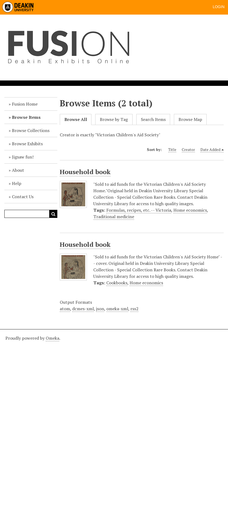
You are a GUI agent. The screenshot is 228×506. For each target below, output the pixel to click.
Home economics (190, 210)
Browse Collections (30, 130)
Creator (188, 149)
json (100, 309)
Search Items (153, 119)
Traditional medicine (113, 217)
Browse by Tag (114, 119)
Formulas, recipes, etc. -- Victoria (138, 210)
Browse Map (190, 119)
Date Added (210, 149)
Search (53, 214)
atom (65, 309)
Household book (85, 171)
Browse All (75, 119)
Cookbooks (116, 283)
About (18, 170)
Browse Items (26, 117)
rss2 (134, 309)
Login (218, 7)
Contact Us (23, 197)
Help (16, 183)
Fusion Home (25, 104)
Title (172, 149)
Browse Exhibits (27, 144)
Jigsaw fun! (23, 157)
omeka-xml (117, 309)
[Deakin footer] (114, 416)
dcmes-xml (83, 309)
